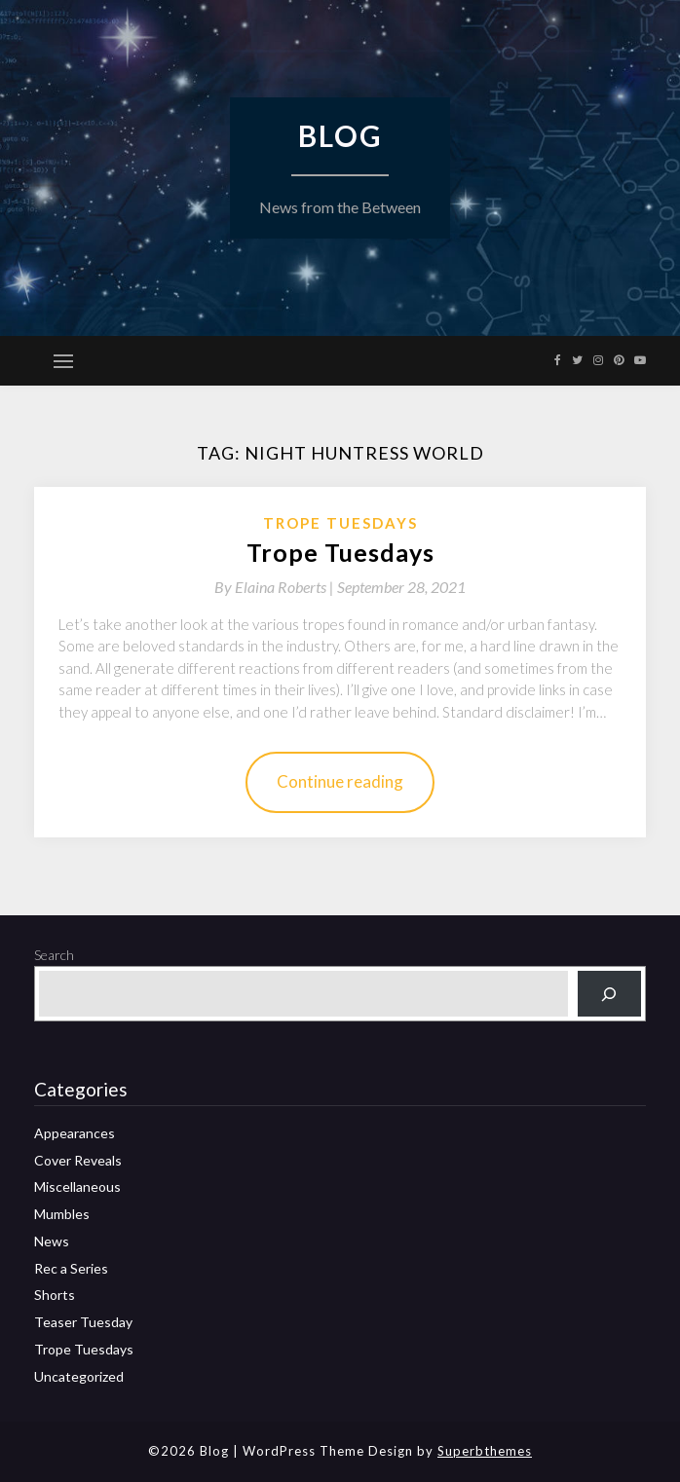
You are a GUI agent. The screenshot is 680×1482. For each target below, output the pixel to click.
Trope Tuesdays (340, 523)
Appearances (74, 1133)
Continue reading (340, 781)
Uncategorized (79, 1376)
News (51, 1241)
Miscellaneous (77, 1186)
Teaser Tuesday (83, 1322)
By (275, 586)
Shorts (54, 1294)
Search (54, 954)
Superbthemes (484, 1451)
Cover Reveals (78, 1160)
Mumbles (62, 1213)
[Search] (609, 994)
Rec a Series (71, 1268)
